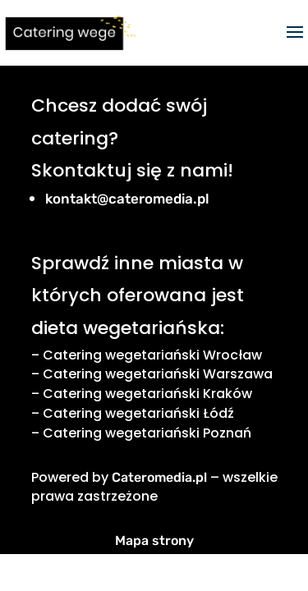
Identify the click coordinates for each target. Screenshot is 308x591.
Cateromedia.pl (159, 477)
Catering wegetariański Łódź (138, 413)
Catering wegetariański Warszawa (158, 373)
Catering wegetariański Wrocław (152, 355)
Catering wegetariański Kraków (147, 393)
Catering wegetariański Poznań (147, 433)
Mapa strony (154, 540)
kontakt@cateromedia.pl (127, 198)
